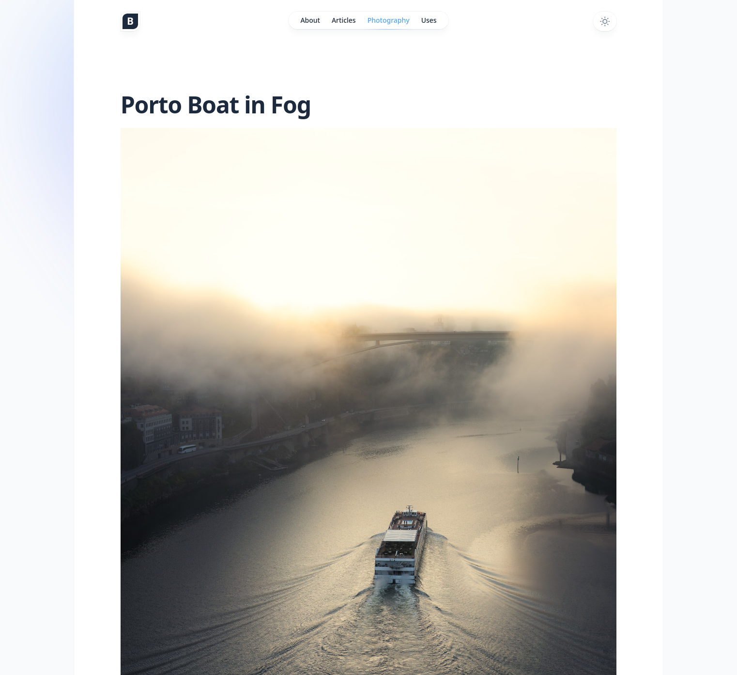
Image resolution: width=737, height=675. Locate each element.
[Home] (130, 21)
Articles (344, 20)
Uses (429, 20)
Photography (389, 22)
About (310, 20)
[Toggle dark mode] (604, 21)
